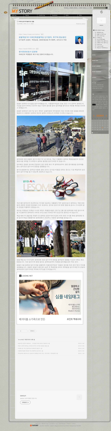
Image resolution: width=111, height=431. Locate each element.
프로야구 (100, 103)
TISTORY (78, 426)
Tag (31, 15)
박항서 (99, 101)
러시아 (103, 101)
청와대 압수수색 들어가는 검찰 (26, 21)
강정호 (96, 101)
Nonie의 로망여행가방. (98, 85)
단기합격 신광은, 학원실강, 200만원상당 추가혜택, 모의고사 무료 (43, 40)
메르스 (104, 108)
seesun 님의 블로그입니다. (28, 398)
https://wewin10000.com (27, 49)
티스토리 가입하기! (44, 426)
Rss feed (96, 132)
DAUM (66, 426)
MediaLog (17, 15)
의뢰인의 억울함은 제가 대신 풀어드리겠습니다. (36, 54)
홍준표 (104, 98)
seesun (22, 11)
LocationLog (44, 15)
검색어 (100, 98)
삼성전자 (96, 108)
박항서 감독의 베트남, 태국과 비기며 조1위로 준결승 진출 (32, 346)
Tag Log (37, 423)
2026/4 (100, 115)
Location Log (54, 423)
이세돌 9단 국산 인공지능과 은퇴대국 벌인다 (29, 348)
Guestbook (57, 15)
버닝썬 (100, 99)
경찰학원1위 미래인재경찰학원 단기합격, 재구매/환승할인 (42, 37)
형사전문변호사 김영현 (28, 51)
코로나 (96, 96)
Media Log (45, 423)
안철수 (95, 103)
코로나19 (96, 98)
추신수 (101, 106)
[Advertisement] (33, 370)
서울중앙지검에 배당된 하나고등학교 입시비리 (29, 351)
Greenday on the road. (98, 86)
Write (85, 15)
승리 (104, 103)
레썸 (107, 103)
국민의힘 (96, 106)
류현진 (100, 108)
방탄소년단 (102, 96)
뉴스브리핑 (19, 23)
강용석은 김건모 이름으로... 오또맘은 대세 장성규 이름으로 (33, 343)
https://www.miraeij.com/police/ (29, 34)
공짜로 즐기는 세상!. (97, 88)
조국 (93, 96)
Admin (71, 15)
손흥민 (104, 99)
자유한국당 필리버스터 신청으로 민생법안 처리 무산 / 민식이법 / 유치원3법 (37, 353)
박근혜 (96, 99)
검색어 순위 (99, 104)
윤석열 (94, 104)
